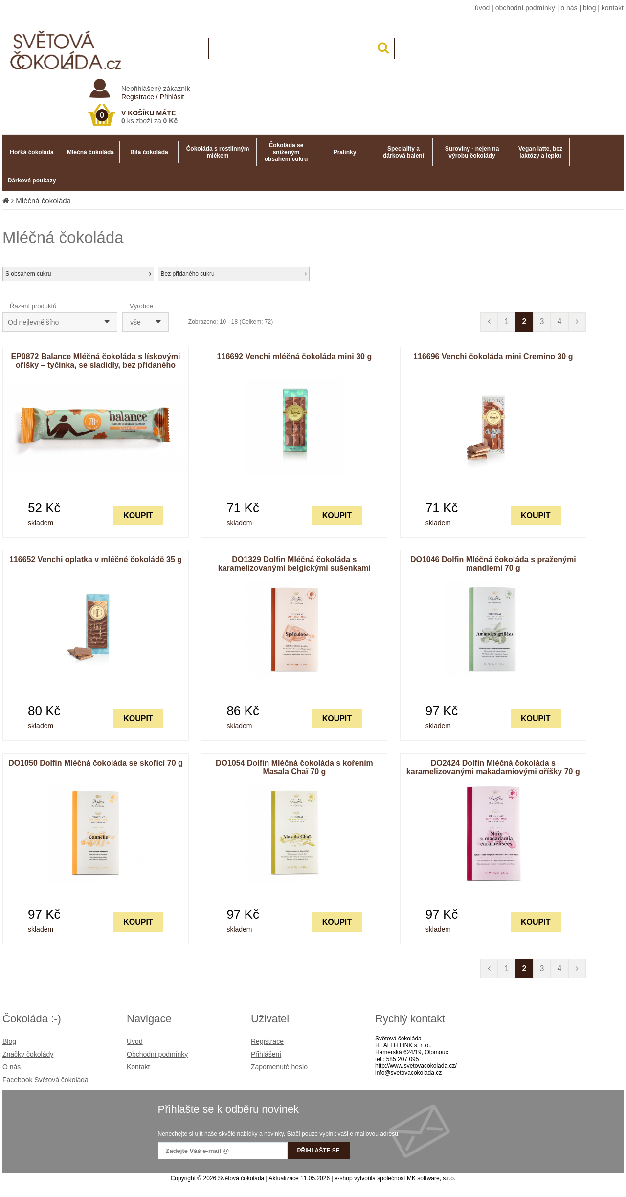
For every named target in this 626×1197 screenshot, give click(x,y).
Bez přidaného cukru (234, 274)
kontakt (613, 8)
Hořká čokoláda (31, 152)
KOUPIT (138, 515)
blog (589, 8)
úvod (482, 8)
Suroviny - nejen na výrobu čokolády (472, 152)
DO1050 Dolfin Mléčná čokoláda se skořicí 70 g (95, 763)
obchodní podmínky (525, 8)
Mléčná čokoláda (90, 152)
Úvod (135, 1041)
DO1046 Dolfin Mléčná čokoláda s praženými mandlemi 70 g (493, 563)
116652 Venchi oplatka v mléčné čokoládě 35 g (95, 559)
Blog (9, 1041)
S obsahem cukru (78, 274)
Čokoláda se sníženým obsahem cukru (286, 152)
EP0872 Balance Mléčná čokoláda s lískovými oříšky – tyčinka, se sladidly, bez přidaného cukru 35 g (95, 365)
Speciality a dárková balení (403, 152)
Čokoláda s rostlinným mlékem (217, 152)
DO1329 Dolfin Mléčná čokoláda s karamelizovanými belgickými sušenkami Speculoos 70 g (294, 568)
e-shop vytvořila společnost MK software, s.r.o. (395, 1178)
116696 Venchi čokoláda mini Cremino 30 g (493, 356)
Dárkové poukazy (32, 180)
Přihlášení (266, 1054)
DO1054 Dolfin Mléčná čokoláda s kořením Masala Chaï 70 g (294, 767)
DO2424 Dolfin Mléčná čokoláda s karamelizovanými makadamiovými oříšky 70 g (493, 767)
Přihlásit (172, 97)
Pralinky (345, 152)
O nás (11, 1067)
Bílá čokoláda (149, 152)
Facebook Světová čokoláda (45, 1080)
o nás (568, 8)
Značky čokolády (27, 1054)
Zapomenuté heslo (279, 1067)
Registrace (137, 97)
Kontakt (138, 1067)
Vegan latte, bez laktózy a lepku (540, 152)
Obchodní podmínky (157, 1054)
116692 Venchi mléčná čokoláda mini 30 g (294, 356)
